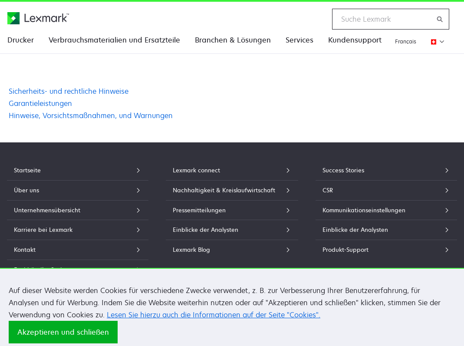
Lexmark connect (232, 170)
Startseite (78, 170)
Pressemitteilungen (232, 210)
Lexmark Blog (232, 250)
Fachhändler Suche (78, 270)
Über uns (78, 190)
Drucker (20, 40)
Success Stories (386, 170)
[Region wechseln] (435, 41)
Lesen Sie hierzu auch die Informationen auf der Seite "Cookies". (213, 323)
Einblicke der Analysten (232, 230)
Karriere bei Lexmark (78, 230)
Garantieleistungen (40, 103)
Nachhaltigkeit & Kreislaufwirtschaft (232, 190)
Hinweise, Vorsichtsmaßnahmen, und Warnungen (91, 115)
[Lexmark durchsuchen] (440, 19)
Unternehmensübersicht (78, 210)
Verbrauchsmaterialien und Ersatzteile (114, 40)
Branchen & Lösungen (233, 40)
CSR (386, 190)
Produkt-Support (386, 250)
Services (299, 40)
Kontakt (78, 250)
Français (405, 41)
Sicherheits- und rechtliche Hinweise (68, 91)
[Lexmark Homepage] (38, 18)
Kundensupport (355, 40)
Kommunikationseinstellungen (386, 210)
